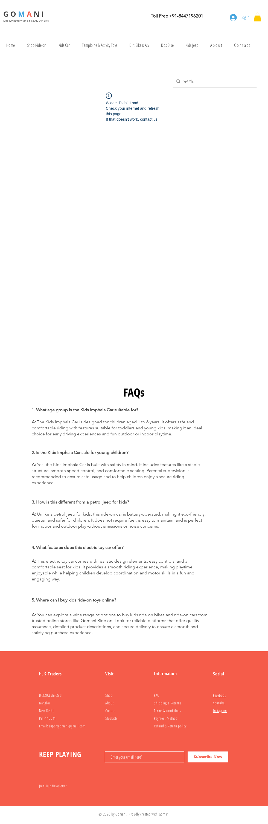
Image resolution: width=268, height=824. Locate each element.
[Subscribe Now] (208, 756)
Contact (110, 710)
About (109, 703)
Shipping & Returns (167, 703)
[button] (257, 17)
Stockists (111, 718)
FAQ (156, 695)
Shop (109, 695)
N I (40, 14)
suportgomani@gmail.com (67, 725)
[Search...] (214, 81)
